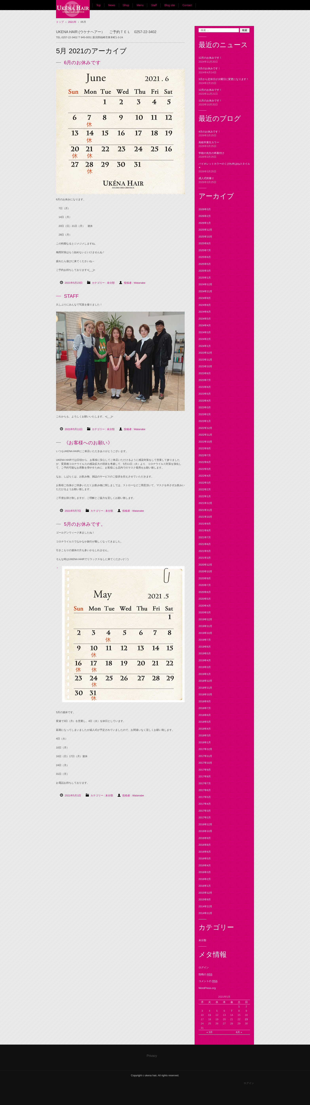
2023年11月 (205, 359)
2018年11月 (205, 687)
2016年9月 (205, 838)
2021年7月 (205, 537)
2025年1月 (205, 277)
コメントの (208, 981)
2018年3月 (205, 735)
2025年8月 (205, 243)
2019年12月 (205, 619)
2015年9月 (205, 899)
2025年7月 (205, 250)
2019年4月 (205, 660)
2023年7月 (205, 380)
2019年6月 (205, 646)
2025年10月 (205, 236)
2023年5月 (205, 393)
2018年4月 (205, 728)
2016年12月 (205, 824)
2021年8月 (205, 530)
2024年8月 (205, 304)
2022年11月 (205, 434)
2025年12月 (205, 229)
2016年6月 (205, 851)
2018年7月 (205, 708)
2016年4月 (205, 865)
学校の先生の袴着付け (211, 153)
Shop (126, 5)
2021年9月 (205, 523)
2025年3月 (205, 270)
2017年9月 (205, 769)
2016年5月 (205, 858)
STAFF (71, 296)
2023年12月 (205, 352)
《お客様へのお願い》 (88, 442)
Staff (154, 5)
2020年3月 (205, 612)
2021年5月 (205, 551)
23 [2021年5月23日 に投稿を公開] (246, 1019)
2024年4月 (205, 325)
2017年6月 (205, 790)
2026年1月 (205, 222)
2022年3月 (205, 482)
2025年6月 (205, 257)
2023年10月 (205, 366)
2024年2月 (205, 339)
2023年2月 (205, 414)
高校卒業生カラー (209, 142)
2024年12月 (205, 284)
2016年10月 (205, 831)
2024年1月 (205, 345)
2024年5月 (205, 318)
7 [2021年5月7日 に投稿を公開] (231, 1010)
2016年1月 (205, 885)
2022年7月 (205, 455)
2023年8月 (205, 373)
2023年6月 (205, 387)
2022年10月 (205, 441)
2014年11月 (205, 913)
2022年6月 (205, 462)
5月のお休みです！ (210, 68)
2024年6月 (205, 311)
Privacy (152, 1055)
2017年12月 (205, 749)
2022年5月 (205, 469)
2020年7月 (205, 585)
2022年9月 (205, 448)
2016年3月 (205, 872)
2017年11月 (205, 756)
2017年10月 (205, 762)
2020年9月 (205, 578)
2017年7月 (205, 783)
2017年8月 (205, 776)
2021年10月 (205, 516)
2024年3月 (205, 332)
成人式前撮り (206, 178)
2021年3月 (205, 557)
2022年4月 (205, 475)
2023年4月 (205, 400)
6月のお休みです (82, 62)
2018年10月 (205, 694)
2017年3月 (205, 810)
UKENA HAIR (71, 21)
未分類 (111, 282)
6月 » (239, 1032)
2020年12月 (205, 564)
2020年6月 (205, 592)
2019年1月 (205, 674)
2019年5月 (205, 653)
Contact (187, 5)
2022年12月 (205, 428)
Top (98, 5)
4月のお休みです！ (210, 131)
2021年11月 (205, 510)
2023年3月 (205, 407)
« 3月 (209, 1032)
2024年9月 (205, 298)
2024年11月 (205, 291)
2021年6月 (205, 544)
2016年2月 (205, 879)
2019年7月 (205, 639)
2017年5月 (205, 797)
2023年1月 (205, 421)
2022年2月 (205, 489)
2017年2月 (205, 817)
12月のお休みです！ (210, 57)
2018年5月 (205, 721)
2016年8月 (205, 844)
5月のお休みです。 (85, 524)
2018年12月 (205, 680)
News (111, 5)
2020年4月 (205, 605)
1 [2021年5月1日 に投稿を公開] (239, 1006)
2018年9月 (205, 701)
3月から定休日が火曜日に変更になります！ (224, 79)
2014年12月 (205, 906)
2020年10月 (205, 571)
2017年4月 (205, 803)
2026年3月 (205, 209)
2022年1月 (205, 496)
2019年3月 (205, 667)
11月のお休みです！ (210, 100)
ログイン (204, 967)
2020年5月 (205, 598)
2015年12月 (205, 892)
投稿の (205, 974)
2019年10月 (205, 633)
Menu (140, 5)
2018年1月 (205, 742)
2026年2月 (205, 216)
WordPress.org (207, 988)
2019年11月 (205, 626)
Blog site (169, 5)
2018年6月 (205, 715)
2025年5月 (205, 263)
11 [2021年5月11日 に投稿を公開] (209, 1014)
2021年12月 (205, 503)
